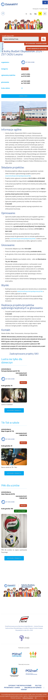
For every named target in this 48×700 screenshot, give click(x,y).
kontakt (24, 689)
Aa (26, 14)
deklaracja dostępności (33, 687)
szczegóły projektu (14, 410)
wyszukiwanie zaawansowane (36, 44)
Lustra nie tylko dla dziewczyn (11, 361)
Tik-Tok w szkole (10, 422)
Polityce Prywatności (28, 698)
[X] (35, 698)
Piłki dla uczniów (10, 485)
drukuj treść (24, 96)
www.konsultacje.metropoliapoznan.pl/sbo (18, 176)
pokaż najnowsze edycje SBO (37, 49)
